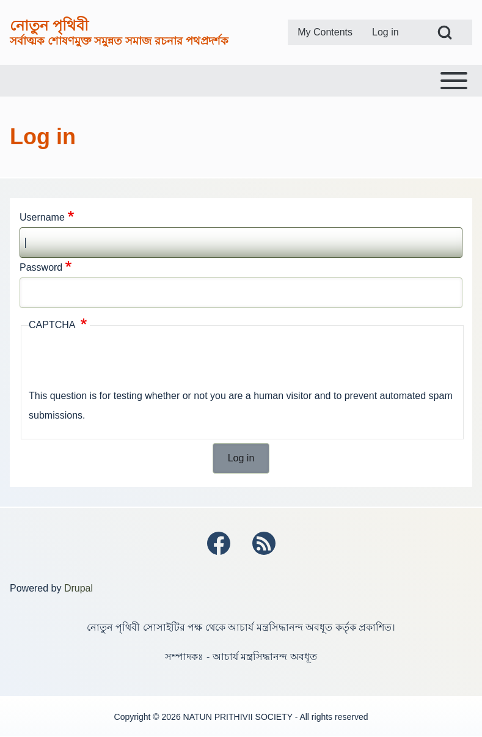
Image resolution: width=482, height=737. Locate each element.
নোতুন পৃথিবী (49, 25)
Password (41, 267)
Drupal (78, 588)
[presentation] (121, 362)
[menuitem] (325, 32)
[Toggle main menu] (241, 81)
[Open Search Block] (444, 32)
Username (42, 217)
